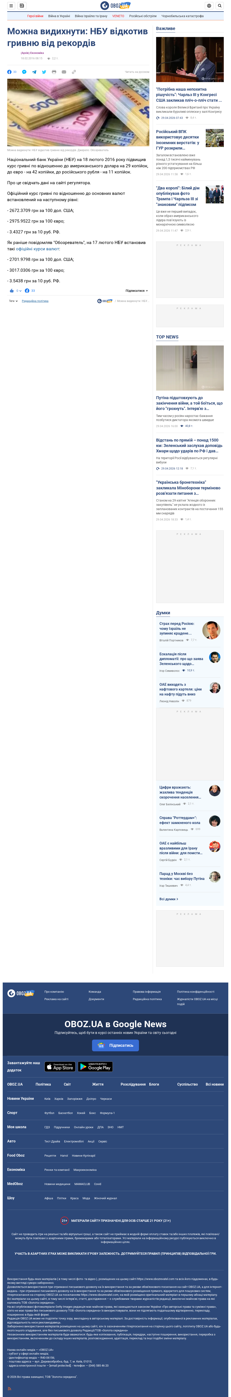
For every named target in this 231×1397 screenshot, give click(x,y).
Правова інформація (147, 991)
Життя (98, 1084)
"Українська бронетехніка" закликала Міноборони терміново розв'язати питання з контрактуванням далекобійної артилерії (188, 488)
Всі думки (167, 899)
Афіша (48, 1198)
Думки (163, 612)
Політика (43, 1084)
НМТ (121, 1127)
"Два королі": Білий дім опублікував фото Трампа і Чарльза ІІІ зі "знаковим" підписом (178, 196)
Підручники (62, 1127)
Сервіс (102, 1141)
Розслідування (133, 1084)
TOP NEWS (167, 337)
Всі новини (215, 1084)
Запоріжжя (74, 1098)
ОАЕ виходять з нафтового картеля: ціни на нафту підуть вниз (180, 689)
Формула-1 (107, 1113)
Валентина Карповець (173, 829)
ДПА (100, 1127)
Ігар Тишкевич (168, 885)
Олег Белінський (169, 804)
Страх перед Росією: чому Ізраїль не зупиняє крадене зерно (176, 628)
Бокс (92, 1113)
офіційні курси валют (37, 248)
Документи (96, 999)
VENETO (118, 16)
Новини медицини (57, 1184)
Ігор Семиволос (169, 670)
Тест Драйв (52, 1141)
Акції (91, 1141)
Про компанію (54, 991)
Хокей (81, 1113)
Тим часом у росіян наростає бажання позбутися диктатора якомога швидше (185, 418)
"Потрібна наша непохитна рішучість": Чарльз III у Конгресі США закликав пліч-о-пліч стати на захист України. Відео (189, 95)
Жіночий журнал (105, 1198)
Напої (64, 1155)
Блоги (154, 1084)
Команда (95, 991)
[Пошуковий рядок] (220, 5)
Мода (86, 1198)
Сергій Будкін (168, 860)
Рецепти (50, 1155)
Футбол (49, 1113)
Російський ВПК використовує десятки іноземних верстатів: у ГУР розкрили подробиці (177, 140)
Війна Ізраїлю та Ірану (91, 16)
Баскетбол (65, 1113)
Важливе (165, 28)
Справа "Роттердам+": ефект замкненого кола (179, 820)
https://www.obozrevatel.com (155, 1279)
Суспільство (187, 1084)
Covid (97, 1184)
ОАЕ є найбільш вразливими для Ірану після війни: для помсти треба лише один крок (179, 848)
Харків (58, 1098)
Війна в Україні (59, 16)
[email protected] (60, 1365)
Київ (47, 1098)
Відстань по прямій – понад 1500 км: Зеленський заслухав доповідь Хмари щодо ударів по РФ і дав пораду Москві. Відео (189, 446)
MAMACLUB (82, 1184)
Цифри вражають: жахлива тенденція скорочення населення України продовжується (179, 792)
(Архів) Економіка (32, 53)
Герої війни (35, 16)
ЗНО (110, 1127)
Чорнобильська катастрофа (183, 16)
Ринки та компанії (56, 1169)
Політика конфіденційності (195, 991)
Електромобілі (74, 1141)
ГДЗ (47, 1127)
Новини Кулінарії (83, 1155)
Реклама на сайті (56, 999)
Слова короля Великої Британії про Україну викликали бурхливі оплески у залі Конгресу (189, 109)
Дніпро (91, 1098)
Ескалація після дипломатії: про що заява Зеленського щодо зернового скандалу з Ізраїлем (181, 659)
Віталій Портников (171, 640)
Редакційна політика (35, 301)
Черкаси (106, 1098)
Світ (67, 1084)
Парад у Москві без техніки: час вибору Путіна (182, 876)
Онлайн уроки (83, 1127)
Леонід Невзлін (169, 701)
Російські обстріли (143, 16)
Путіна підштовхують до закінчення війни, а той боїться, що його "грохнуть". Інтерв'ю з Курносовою (189, 403)
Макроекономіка (85, 1169)
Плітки (61, 1198)
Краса (74, 1198)
